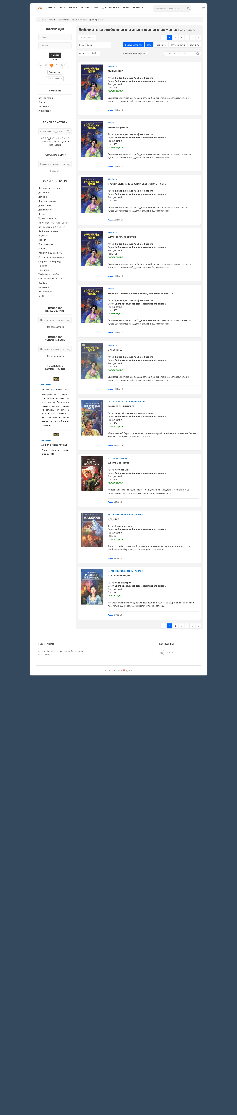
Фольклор (43, 287)
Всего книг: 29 (87, 37)
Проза (41, 248)
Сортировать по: (133, 44)
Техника (42, 265)
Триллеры (43, 269)
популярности (178, 44)
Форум (126, 8)
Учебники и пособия (48, 274)
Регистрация (54, 72)
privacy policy (44, 654)
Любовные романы (48, 231)
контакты (58, 651)
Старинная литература (50, 261)
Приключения (45, 244)
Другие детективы (117, 458)
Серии (96, 8)
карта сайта (69, 651)
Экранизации (45, 110)
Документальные (47, 201)
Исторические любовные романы (125, 515)
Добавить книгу (110, 8)
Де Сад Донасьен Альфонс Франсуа (134, 77)
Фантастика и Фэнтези (50, 278)
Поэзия (42, 239)
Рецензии (43, 106)
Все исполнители (55, 356)
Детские (42, 196)
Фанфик (42, 283)
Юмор (41, 295)
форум (50, 651)
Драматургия (45, 209)
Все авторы (55, 144)
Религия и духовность (50, 252)
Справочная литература (51, 257)
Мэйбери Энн (122, 469)
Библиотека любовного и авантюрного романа (140, 81)
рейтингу (194, 44)
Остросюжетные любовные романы (127, 402)
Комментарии (45, 97)
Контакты (138, 8)
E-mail (166, 652)
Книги (61, 8)
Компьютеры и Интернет (51, 226)
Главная (51, 8)
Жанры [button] (71, 8)
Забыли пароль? (54, 78)
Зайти (55, 55)
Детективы (44, 192)
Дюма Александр (124, 526)
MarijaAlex (46, 385)
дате (149, 44)
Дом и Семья (45, 205)
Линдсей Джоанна (125, 413)
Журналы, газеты (47, 218)
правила (79, 651)
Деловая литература (49, 188)
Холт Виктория (123, 582)
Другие (42, 214)
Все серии (55, 170)
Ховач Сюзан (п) (144, 413)
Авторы (85, 8)
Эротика (112, 66)
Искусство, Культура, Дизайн (53, 222)
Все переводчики (55, 326)
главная (41, 651)
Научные (42, 235)
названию (161, 44)
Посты (41, 102)
